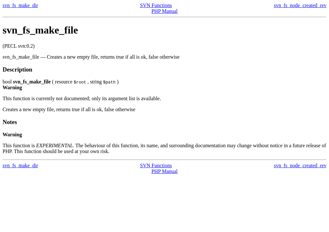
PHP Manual (164, 11)
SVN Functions (156, 5)
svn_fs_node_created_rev (300, 5)
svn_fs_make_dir (20, 5)
